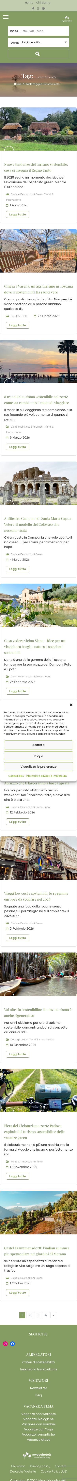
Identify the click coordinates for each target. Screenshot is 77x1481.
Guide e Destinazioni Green (27, 194)
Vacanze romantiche (38, 1434)
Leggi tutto (17, 214)
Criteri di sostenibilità (38, 1362)
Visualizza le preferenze (38, 766)
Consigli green (19, 1039)
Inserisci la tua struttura (38, 1369)
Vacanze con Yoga (38, 1429)
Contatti (60, 1466)
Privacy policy (40, 1466)
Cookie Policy (16, 775)
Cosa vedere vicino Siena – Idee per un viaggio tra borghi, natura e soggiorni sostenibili (34, 646)
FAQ (38, 1395)
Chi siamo (43, 3)
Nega (38, 756)
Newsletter (38, 1388)
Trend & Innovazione (41, 1039)
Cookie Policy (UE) (54, 1471)
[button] (71, 705)
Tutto (25, 316)
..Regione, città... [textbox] (31, 42)
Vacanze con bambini (38, 1424)
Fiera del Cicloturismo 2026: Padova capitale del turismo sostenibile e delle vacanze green (34, 1131)
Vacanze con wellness (38, 1414)
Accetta (38, 745)
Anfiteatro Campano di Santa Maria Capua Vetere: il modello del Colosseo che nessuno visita (37, 524)
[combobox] (38, 42)
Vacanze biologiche (38, 1419)
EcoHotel (16, 316)
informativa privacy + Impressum (46, 775)
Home (29, 3)
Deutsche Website (23, 1471)
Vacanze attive (38, 1439)
